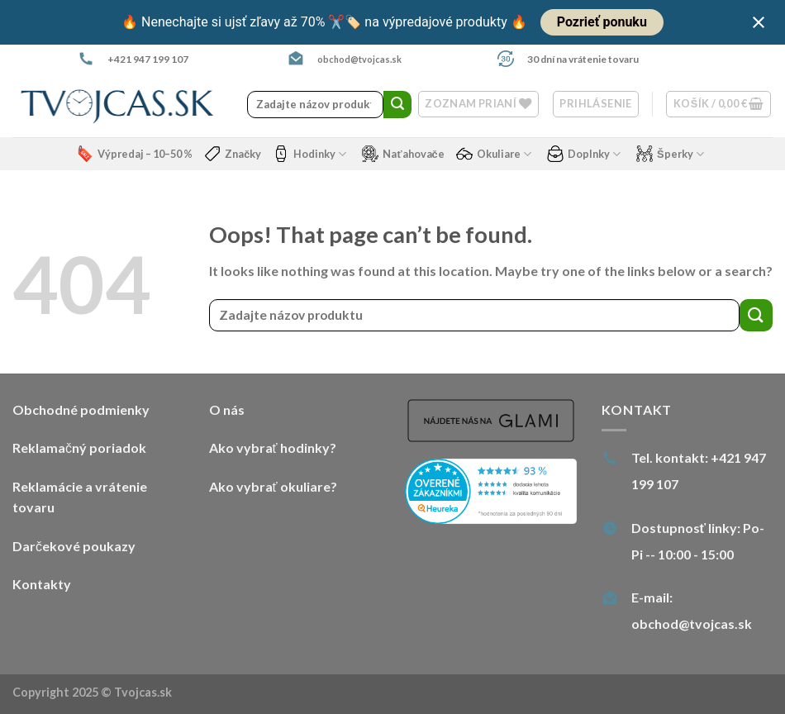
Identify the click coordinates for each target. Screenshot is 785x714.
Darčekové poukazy (74, 546)
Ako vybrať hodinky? (272, 447)
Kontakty (41, 584)
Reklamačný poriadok (79, 447)
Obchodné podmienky (81, 409)
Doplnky (584, 153)
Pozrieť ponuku (602, 22)
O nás (227, 409)
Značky (232, 153)
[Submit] (397, 105)
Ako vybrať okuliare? (273, 486)
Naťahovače (403, 153)
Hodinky (309, 153)
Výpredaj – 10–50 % (135, 153)
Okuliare (493, 153)
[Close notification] (758, 22)
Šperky (670, 153)
